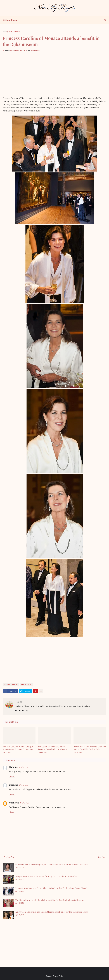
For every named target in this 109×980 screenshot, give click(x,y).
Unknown (14, 802)
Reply (12, 776)
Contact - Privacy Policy (54, 976)
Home (5, 32)
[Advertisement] (54, 74)
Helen (18, 701)
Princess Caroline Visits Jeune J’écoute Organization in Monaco (52, 748)
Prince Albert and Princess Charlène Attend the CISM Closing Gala (90, 748)
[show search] (105, 20)
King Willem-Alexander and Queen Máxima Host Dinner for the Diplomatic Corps (51, 911)
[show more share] (41, 691)
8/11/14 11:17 (23, 785)
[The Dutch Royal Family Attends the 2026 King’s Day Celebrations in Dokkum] (8, 903)
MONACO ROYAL (14, 32)
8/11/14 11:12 (23, 767)
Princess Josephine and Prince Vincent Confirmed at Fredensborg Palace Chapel (51, 888)
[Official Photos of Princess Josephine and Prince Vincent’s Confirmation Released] (8, 867)
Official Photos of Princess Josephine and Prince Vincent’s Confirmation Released (51, 864)
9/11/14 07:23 (24, 803)
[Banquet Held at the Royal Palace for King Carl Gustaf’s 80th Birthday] (8, 879)
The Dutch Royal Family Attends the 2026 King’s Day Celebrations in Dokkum (49, 900)
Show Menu (11, 20)
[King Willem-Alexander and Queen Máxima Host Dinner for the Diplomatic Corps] (8, 915)
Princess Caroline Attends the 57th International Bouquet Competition (18, 748)
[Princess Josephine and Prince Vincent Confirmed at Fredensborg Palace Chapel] (8, 891)
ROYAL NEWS (26, 684)
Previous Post (9, 857)
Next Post (101, 857)
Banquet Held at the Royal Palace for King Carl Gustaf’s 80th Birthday (46, 876)
